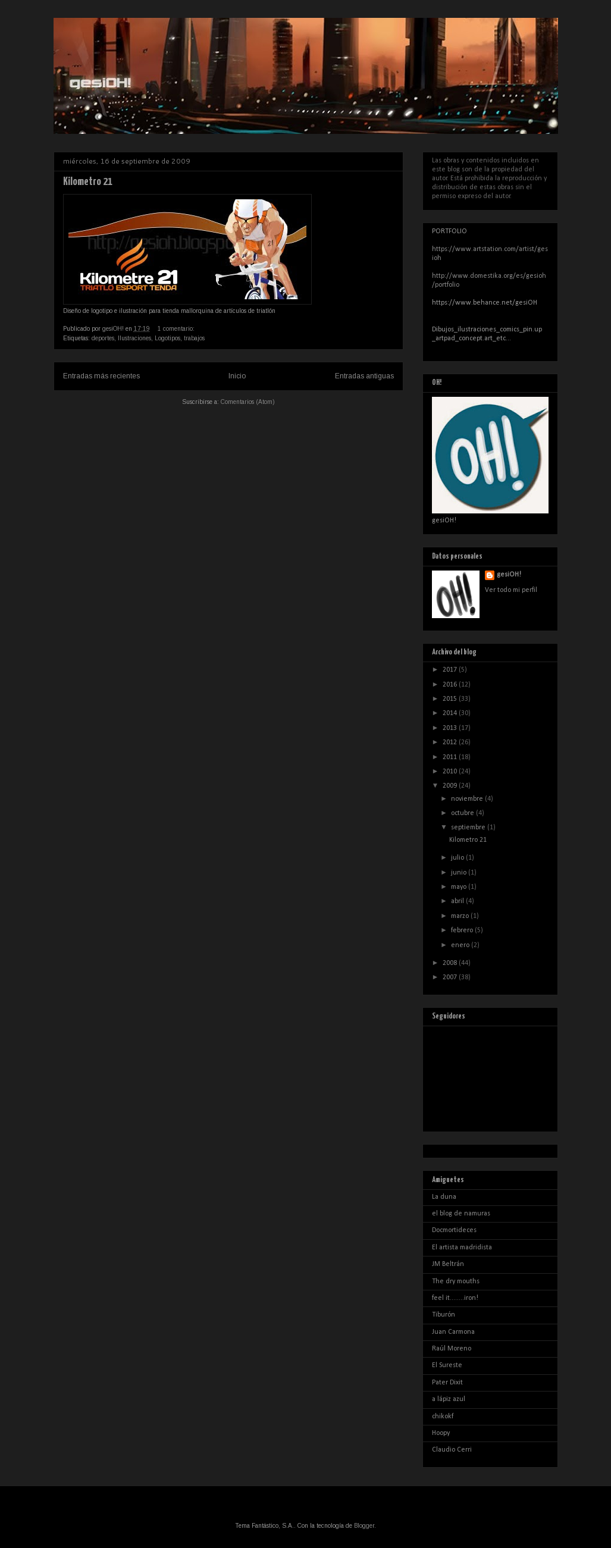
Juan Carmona (453, 1332)
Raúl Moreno (451, 1348)
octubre (463, 813)
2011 (451, 757)
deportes (103, 338)
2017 (451, 669)
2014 (451, 713)
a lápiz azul (448, 1399)
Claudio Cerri (452, 1449)
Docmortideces (454, 1230)
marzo (461, 916)
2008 (451, 963)
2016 (451, 684)
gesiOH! (509, 574)
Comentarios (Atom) (248, 402)
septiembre (469, 827)
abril (458, 901)
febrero (463, 930)
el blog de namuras (461, 1213)
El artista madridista (462, 1247)
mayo (459, 887)
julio (458, 857)
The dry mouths (456, 1281)
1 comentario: (177, 328)
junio (459, 872)
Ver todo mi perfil (511, 590)
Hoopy (441, 1433)
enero (461, 945)
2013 (451, 728)
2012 (451, 742)
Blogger (364, 1525)
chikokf (442, 1416)
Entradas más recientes (101, 376)
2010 (451, 771)
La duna (444, 1197)
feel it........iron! (455, 1298)
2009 (451, 785)
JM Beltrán (448, 1264)
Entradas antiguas (364, 376)
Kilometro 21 (87, 181)
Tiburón (443, 1314)
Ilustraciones (134, 338)
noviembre (468, 799)
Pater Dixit (447, 1382)
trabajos (194, 338)
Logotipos (167, 338)
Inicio (237, 376)
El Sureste (447, 1365)
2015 (451, 699)
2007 (451, 977)
